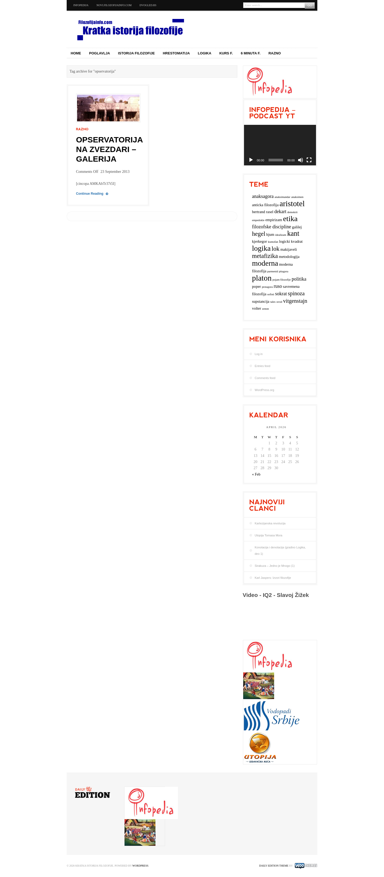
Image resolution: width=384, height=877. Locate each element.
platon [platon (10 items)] (261, 278)
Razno (275, 53)
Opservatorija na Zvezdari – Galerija (109, 149)
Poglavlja (99, 53)
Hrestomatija (176, 53)
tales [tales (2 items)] (273, 301)
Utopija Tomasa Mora (268, 535)
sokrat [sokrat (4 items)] (281, 293)
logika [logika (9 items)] (261, 248)
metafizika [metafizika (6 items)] (265, 256)
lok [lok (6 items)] (275, 248)
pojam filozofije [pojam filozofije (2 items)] (282, 279)
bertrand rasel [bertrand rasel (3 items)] (262, 212)
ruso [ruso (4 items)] (278, 286)
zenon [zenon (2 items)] (265, 308)
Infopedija (81, 5)
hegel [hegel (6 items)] (258, 233)
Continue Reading (89, 194)
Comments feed (265, 378)
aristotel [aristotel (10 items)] (292, 203)
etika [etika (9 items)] (290, 218)
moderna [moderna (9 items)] (265, 263)
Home (76, 53)
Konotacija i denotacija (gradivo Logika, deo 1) (280, 550)
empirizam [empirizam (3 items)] (273, 220)
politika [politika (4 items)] (299, 279)
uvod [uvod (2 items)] (279, 301)
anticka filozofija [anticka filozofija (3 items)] (265, 205)
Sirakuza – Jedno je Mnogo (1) (275, 565)
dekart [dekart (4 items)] (280, 211)
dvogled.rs (147, 5)
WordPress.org (264, 390)
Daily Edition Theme (274, 865)
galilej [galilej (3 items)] (297, 227)
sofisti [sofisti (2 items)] (270, 294)
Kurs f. (226, 53)
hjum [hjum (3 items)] (270, 234)
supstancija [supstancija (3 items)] (260, 301)
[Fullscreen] (309, 160)
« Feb (256, 474)
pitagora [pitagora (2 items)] (283, 271)
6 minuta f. (251, 53)
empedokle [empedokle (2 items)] (258, 220)
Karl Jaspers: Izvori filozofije (273, 577)
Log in (259, 354)
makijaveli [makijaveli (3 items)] (288, 249)
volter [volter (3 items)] (256, 308)
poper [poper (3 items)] (256, 286)
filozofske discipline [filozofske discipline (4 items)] (271, 226)
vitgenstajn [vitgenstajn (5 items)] (295, 301)
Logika (204, 53)
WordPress (140, 865)
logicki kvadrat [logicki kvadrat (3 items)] (291, 241)
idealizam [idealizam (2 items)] (280, 234)
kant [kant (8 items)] (293, 233)
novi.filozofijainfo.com (114, 5)
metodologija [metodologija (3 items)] (289, 256)
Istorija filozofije (136, 53)
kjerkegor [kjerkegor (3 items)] (259, 241)
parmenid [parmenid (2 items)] (272, 271)
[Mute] (300, 160)
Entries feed (262, 366)
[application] (280, 145)
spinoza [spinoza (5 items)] (296, 293)
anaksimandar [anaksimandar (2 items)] (282, 197)
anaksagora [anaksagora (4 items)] (263, 196)
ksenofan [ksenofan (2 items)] (273, 241)
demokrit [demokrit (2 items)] (292, 212)
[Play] (251, 160)
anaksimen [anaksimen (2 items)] (297, 197)
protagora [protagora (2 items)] (267, 286)
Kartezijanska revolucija (270, 523)
